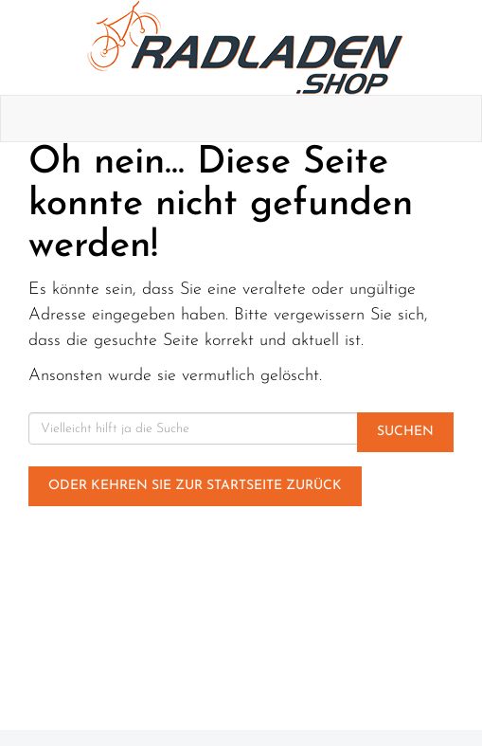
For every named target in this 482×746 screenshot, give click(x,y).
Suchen (405, 432)
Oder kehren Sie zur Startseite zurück (195, 486)
